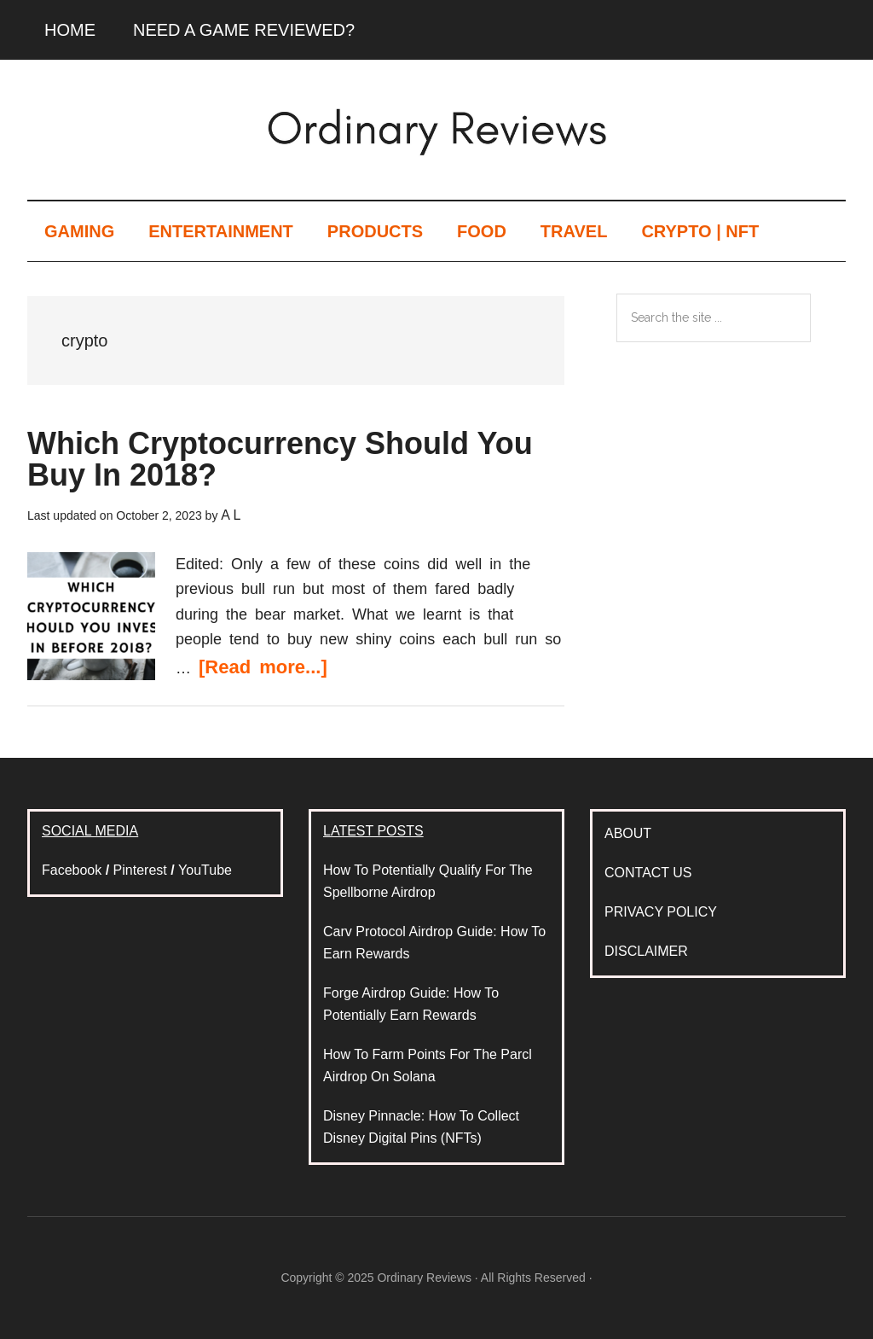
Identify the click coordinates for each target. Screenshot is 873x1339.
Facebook (71, 870)
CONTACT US (648, 872)
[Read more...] (263, 667)
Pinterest (140, 870)
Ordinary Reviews (436, 127)
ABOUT (627, 833)
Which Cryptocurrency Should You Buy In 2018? (280, 459)
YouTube (205, 870)
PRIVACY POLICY (660, 912)
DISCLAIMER (646, 951)
